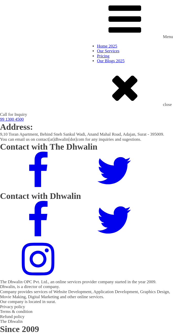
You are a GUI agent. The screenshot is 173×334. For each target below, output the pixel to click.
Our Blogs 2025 (111, 60)
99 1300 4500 (12, 119)
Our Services (108, 51)
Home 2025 (107, 46)
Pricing (103, 56)
